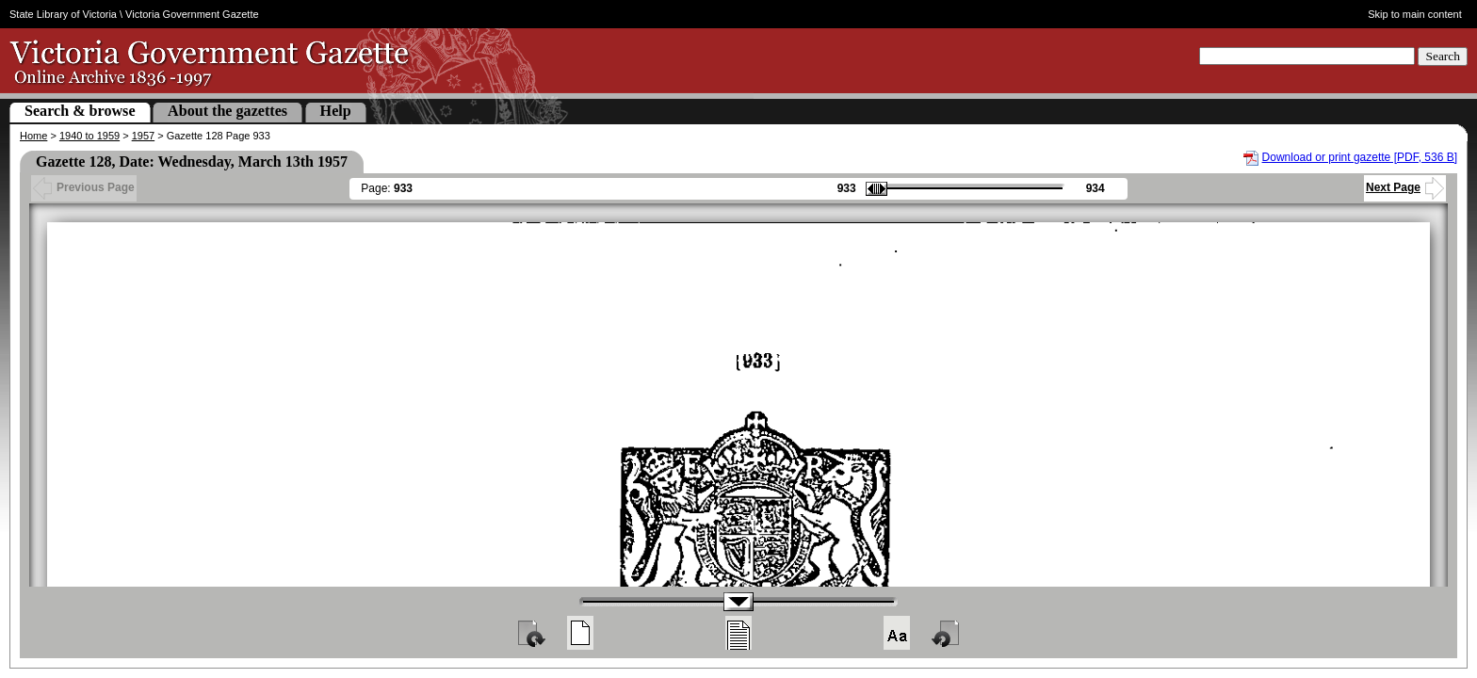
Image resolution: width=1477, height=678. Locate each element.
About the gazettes (227, 111)
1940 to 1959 (89, 135)
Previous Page (84, 187)
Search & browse (80, 111)
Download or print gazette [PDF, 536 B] (1359, 157)
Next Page (1405, 187)
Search (1442, 56)
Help (335, 111)
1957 (143, 135)
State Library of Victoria (63, 14)
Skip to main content (1415, 14)
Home (33, 135)
